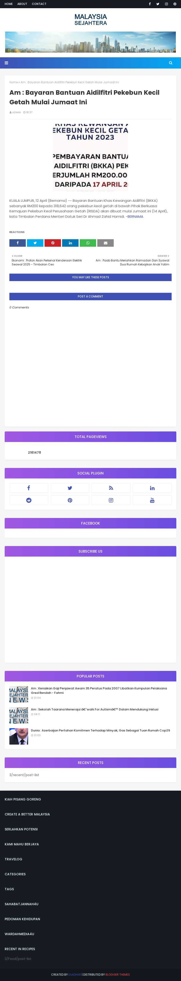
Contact (39, 4)
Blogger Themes (118, 975)
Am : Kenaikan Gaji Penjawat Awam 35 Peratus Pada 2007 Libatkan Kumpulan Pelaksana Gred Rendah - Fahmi (99, 690)
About (22, 4)
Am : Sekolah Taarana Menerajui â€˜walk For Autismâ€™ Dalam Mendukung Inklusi (94, 709)
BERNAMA (135, 216)
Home (9, 4)
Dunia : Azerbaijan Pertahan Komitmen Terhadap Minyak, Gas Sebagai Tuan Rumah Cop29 (100, 730)
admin (16, 112)
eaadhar (74, 975)
